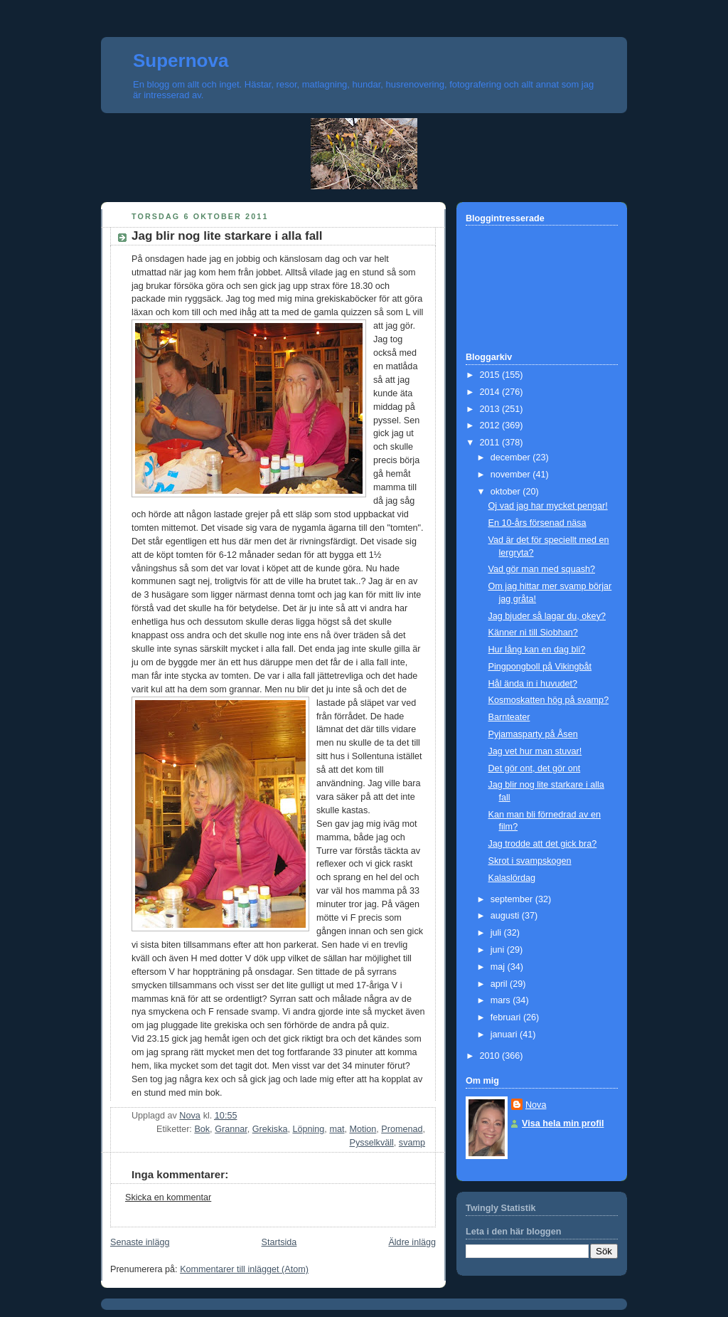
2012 (491, 425)
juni (499, 950)
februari (507, 1017)
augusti (506, 916)
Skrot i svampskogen (530, 861)
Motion (362, 1129)
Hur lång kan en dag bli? (537, 650)
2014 (491, 392)
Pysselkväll (371, 1143)
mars (502, 1000)
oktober (507, 492)
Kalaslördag (512, 878)
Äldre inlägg (412, 1242)
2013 (491, 409)
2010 (491, 1056)
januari (505, 1035)
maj (499, 967)
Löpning (308, 1129)
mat (336, 1129)
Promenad (401, 1129)
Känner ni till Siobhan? (533, 633)
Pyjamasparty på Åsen (533, 734)
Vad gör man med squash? (541, 569)
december (512, 457)
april (500, 984)
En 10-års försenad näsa (537, 523)
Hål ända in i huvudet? (532, 684)
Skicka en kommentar (168, 1197)
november (512, 475)
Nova (535, 1105)
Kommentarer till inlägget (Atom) (244, 1269)
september (513, 899)
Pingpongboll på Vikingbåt (540, 667)
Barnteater (509, 717)
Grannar (231, 1129)
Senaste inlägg (139, 1242)
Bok (202, 1129)
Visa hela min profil (563, 1123)
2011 (491, 443)
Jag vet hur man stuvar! (535, 751)
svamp (412, 1143)
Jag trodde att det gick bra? (542, 844)
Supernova (180, 60)
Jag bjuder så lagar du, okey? (547, 616)
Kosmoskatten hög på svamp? (548, 700)
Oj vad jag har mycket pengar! (548, 506)
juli (497, 933)
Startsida (279, 1242)
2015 (491, 375)
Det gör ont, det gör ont (534, 768)
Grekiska (270, 1129)
